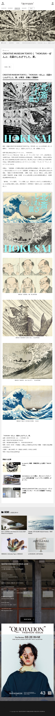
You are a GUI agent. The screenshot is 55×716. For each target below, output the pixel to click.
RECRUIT (5, 708)
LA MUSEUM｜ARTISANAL (35, 554)
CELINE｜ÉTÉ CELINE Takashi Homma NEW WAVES (40, 532)
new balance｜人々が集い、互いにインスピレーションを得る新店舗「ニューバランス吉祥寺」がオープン (36, 478)
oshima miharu (6, 707)
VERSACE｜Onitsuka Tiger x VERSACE (12, 554)
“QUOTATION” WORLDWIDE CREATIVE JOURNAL (32, 711)
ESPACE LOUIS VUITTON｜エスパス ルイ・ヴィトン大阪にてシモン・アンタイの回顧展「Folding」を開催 (37, 490)
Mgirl (31, 8)
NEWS (17, 43)
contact (4, 706)
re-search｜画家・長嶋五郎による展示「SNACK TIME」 (36, 464)
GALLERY (24, 8)
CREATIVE (17, 8)
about (4, 705)
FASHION (3, 8)
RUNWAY (10, 8)
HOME (4, 43)
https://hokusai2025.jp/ (13, 451)
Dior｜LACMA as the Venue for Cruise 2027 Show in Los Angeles (13, 532)
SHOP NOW (27, 619)
